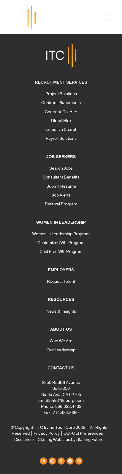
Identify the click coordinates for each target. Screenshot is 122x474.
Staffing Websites (54, 439)
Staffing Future (90, 439)
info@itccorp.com (67, 400)
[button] (105, 17)
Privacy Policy (47, 433)
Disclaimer (24, 439)
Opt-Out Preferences (83, 433)
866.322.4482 (68, 406)
